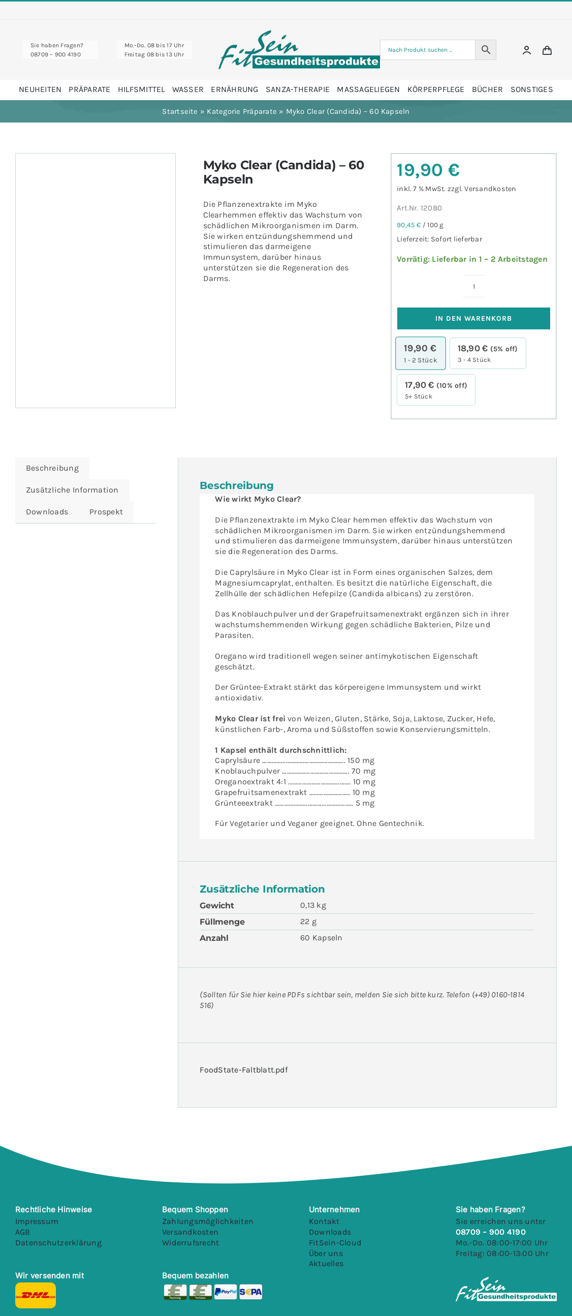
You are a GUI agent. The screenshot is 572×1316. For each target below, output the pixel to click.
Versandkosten (490, 189)
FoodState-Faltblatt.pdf (244, 1070)
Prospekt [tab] (106, 511)
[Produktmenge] (474, 286)
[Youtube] (385, 1286)
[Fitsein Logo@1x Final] (299, 34)
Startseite (180, 111)
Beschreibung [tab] (52, 468)
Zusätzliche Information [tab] (72, 490)
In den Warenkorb (473, 318)
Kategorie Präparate (242, 111)
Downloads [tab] (47, 511)
